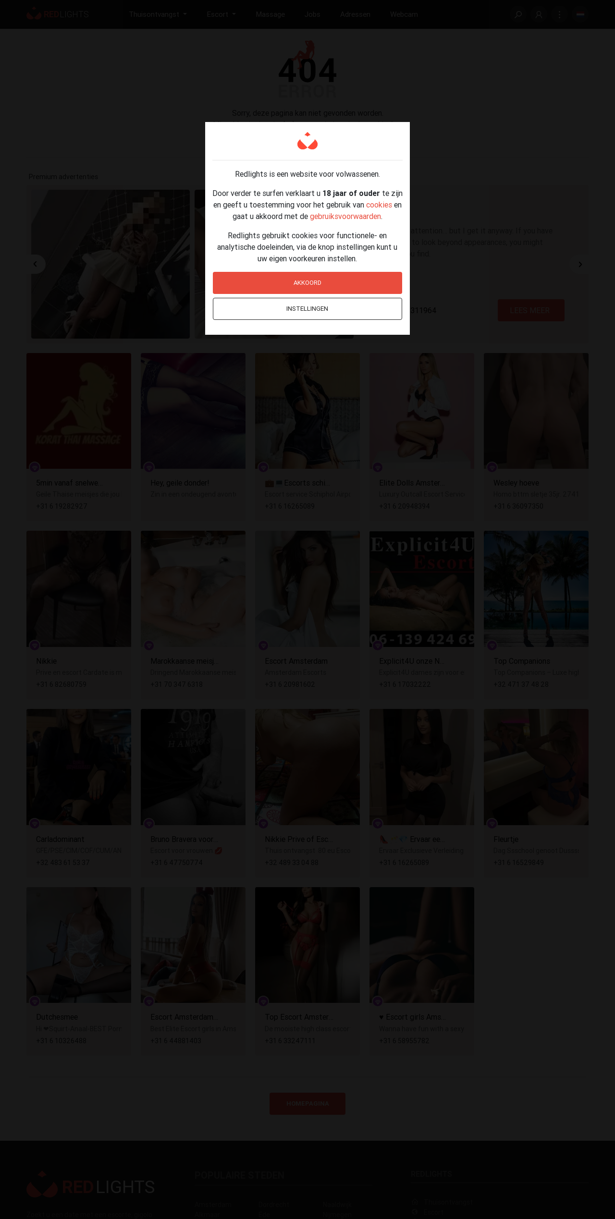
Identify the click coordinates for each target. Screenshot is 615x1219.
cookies (379, 204)
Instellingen (307, 309)
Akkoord (307, 283)
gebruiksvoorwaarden (345, 216)
